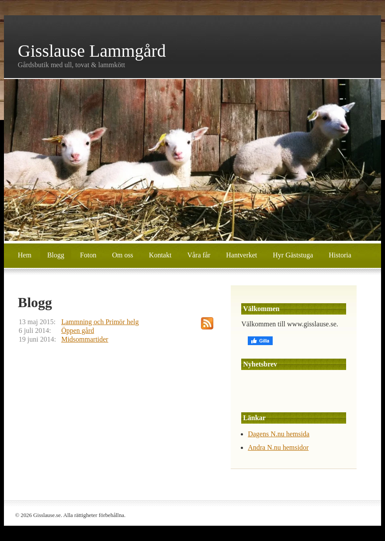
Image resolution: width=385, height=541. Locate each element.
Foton (88, 255)
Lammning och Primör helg (100, 321)
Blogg (55, 255)
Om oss (122, 255)
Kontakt (160, 255)
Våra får (198, 255)
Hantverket (241, 255)
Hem (24, 255)
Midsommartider (84, 339)
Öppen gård (77, 330)
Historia (340, 255)
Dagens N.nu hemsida (278, 434)
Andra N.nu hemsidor (278, 447)
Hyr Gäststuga (293, 255)
